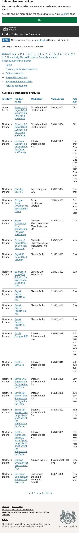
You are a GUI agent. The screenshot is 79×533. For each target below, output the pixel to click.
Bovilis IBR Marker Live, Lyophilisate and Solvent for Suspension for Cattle (21, 418)
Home (9, 64)
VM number (57, 98)
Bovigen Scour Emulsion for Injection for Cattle (21, 206)
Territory (7, 98)
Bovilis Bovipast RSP (21, 335)
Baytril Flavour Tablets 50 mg (20, 295)
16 (50, 492)
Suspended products (16, 77)
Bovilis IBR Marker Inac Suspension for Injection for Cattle (21, 398)
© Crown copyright (68, 526)
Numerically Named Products (22, 57)
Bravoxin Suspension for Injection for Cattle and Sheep (21, 146)
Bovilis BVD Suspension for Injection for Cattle (21, 383)
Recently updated (48, 57)
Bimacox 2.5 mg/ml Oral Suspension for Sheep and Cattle (21, 113)
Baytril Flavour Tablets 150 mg (20, 309)
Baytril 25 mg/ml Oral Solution (21, 257)
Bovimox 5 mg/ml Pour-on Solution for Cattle (21, 244)
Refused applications (16, 85)
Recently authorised (12, 60)
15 (47, 492)
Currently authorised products (21, 69)
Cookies (65, 13)
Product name (19, 100)
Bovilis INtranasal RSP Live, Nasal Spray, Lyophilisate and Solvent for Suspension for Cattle (21, 443)
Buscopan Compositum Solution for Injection (21, 478)
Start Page (7, 46)
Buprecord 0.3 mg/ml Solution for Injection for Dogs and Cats (21, 278)
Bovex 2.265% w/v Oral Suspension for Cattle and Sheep (21, 227)
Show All (6, 53)
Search (27, 60)
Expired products (15, 73)
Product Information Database (21, 34)
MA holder (36, 98)
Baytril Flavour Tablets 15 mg (20, 323)
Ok (39, 20)
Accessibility (17, 506)
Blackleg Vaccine (19, 190)
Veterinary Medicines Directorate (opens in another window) (26, 513)
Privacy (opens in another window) (18, 509)
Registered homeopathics (19, 81)
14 (43, 492)
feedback (41, 40)
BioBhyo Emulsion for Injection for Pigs (21, 464)
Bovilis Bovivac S (19, 363)
